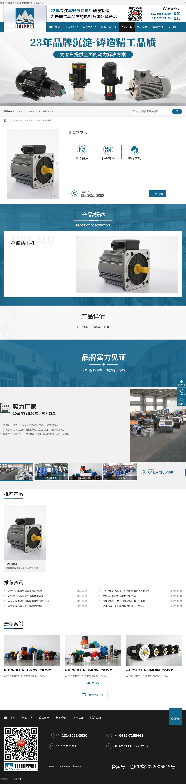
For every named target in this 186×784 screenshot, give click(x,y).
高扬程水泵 (89, 27)
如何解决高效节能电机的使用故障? (26, 595)
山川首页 (54, 27)
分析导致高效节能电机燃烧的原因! (26, 606)
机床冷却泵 (71, 27)
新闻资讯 (157, 27)
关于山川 (173, 27)
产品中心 (127, 27)
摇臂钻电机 (46, 120)
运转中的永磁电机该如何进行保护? (26, 590)
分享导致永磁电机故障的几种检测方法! (28, 601)
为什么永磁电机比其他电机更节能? (121, 595)
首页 (26, 120)
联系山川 (95, 717)
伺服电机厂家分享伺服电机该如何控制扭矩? (126, 590)
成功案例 (142, 27)
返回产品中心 (96, 695)
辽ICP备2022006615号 (152, 766)
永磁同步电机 (34, 111)
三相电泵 (21, 111)
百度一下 (17, 779)
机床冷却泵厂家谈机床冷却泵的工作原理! (124, 601)
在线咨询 (157, 194)
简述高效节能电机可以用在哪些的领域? (123, 606)
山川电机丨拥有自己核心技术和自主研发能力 (28, 670)
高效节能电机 (109, 27)
